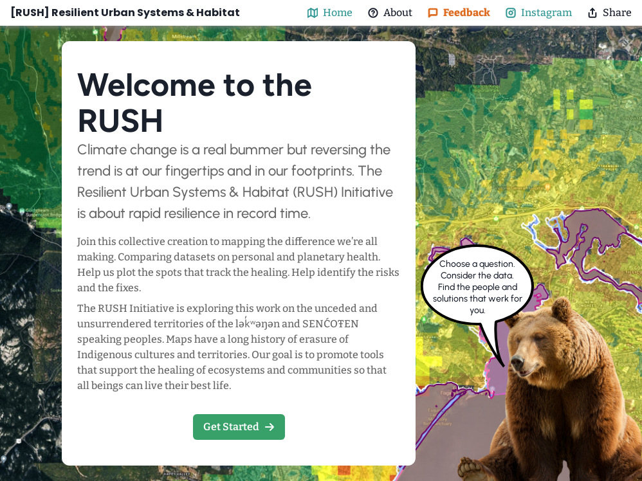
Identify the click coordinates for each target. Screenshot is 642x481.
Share (609, 12)
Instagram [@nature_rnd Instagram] (539, 12)
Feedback (459, 12)
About (390, 12)
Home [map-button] (330, 12)
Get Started (239, 427)
